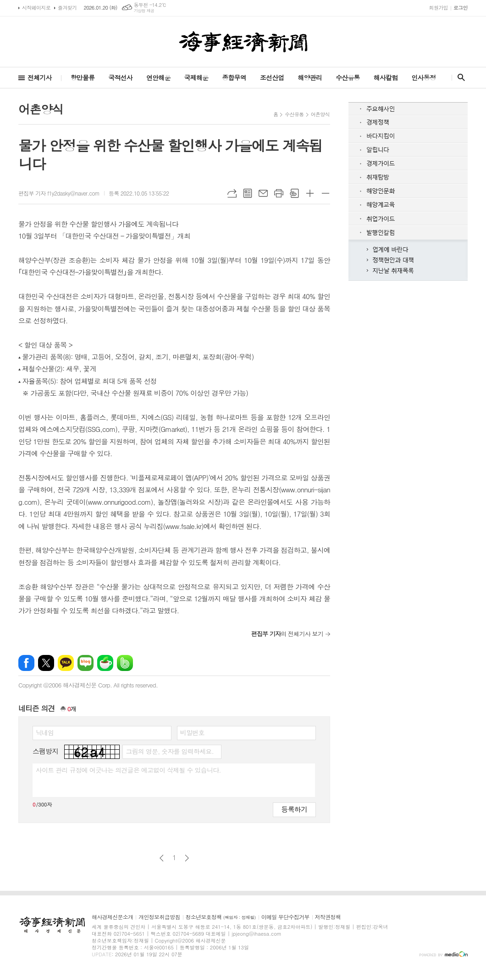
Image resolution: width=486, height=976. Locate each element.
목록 (247, 193)
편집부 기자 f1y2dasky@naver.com (58, 193)
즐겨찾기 (67, 7)
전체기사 (40, 77)
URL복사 (232, 193)
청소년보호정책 (221, 917)
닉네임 (45, 732)
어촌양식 (320, 114)
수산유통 (348, 77)
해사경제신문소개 (112, 917)
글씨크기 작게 (325, 193)
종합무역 (234, 77)
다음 (187, 858)
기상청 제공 (144, 11)
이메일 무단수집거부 (285, 917)
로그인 (460, 7)
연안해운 (158, 77)
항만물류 (83, 77)
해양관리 (310, 77)
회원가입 (438, 7)
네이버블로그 (85, 663)
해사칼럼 (386, 77)
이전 (161, 858)
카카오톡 (66, 663)
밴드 (125, 663)
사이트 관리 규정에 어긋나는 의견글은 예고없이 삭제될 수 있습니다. (128, 770)
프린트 (278, 193)
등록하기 (294, 809)
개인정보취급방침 (159, 917)
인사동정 (423, 77)
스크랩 (294, 193)
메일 (263, 193)
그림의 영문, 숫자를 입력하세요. (169, 751)
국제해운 (196, 77)
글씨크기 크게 (310, 193)
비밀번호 (192, 732)
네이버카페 (105, 663)
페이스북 (26, 663)
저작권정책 (328, 917)
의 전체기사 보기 (287, 633)
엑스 (46, 663)
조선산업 (272, 77)
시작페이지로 (36, 7)
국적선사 (120, 77)
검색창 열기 (459, 77)
